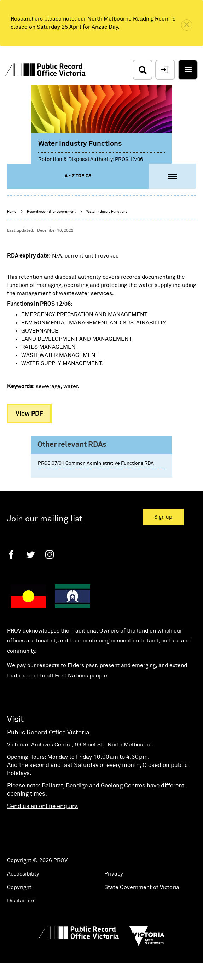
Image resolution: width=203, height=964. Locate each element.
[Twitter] (30, 554)
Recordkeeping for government (51, 211)
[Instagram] (49, 554)
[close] (186, 25)
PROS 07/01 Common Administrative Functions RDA (96, 463)
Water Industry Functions (106, 211)
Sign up (163, 517)
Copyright (19, 887)
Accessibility (23, 874)
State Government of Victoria (141, 887)
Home (11, 211)
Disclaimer (21, 901)
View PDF (29, 414)
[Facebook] (11, 554)
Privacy (113, 874)
